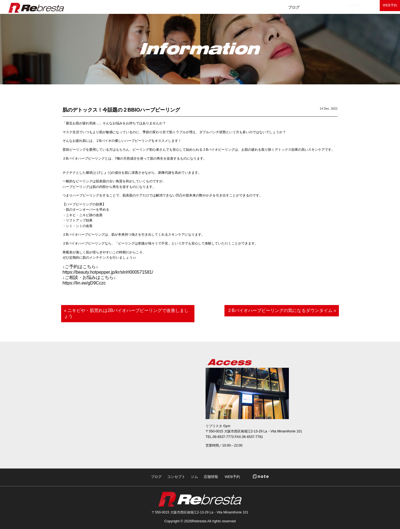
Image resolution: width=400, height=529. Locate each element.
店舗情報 (300, 7)
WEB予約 (383, 7)
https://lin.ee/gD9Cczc (84, 283)
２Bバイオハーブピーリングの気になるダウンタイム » (281, 310)
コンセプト (241, 7)
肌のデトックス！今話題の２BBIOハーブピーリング (121, 110)
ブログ (209, 7)
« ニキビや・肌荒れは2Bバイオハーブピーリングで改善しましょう (126, 313)
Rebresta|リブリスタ (36, 8)
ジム (272, 7)
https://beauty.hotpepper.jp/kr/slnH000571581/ (107, 272)
